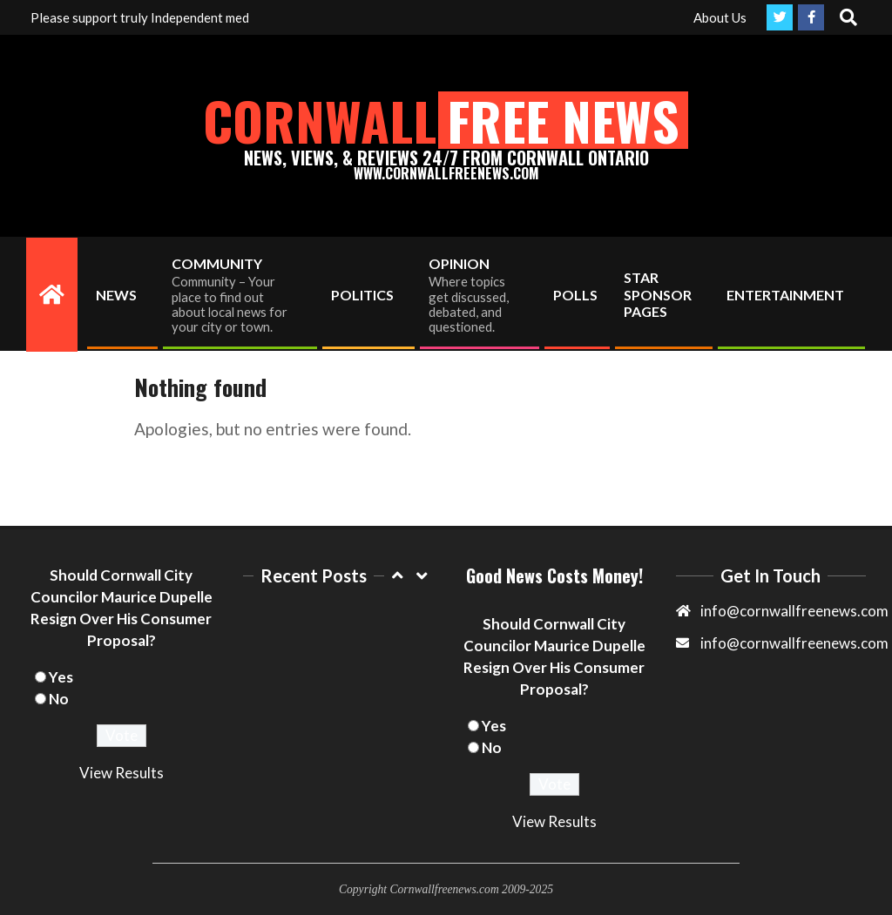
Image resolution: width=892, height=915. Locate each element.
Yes (61, 677)
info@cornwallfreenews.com (794, 643)
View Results (121, 773)
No (59, 699)
